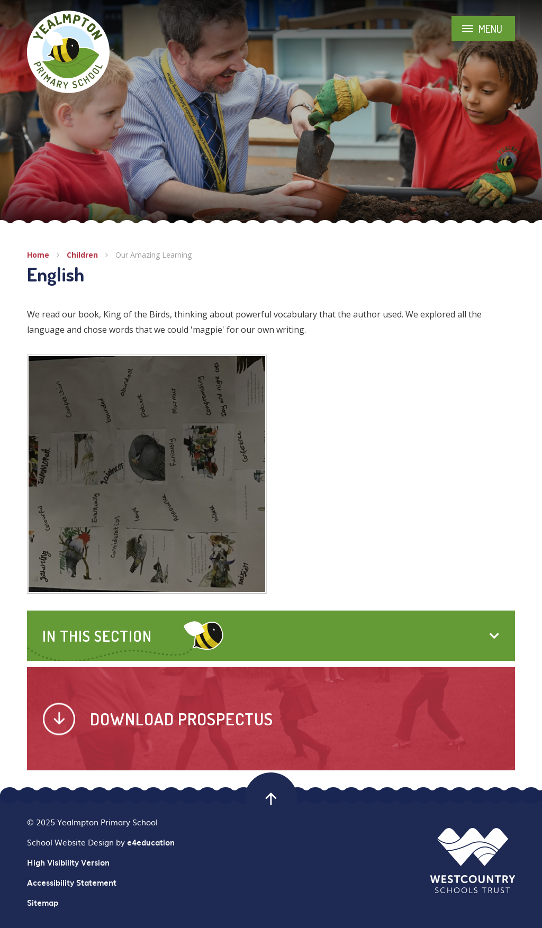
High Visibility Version (68, 862)
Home (38, 255)
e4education (151, 842)
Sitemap (42, 902)
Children (82, 255)
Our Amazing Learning (153, 255)
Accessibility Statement (71, 882)
